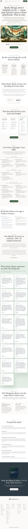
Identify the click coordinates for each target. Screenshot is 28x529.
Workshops (7, 519)
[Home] (1, 1)
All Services (7, 505)
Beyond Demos (19, 511)
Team (23, 505)
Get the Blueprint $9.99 (14, 47)
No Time (18, 509)
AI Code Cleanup (8, 509)
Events (7, 520)
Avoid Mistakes (19, 510)
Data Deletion (24, 509)
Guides (12, 505)
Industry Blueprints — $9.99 (2, 506)
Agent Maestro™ (8, 512)
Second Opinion (19, 505)
